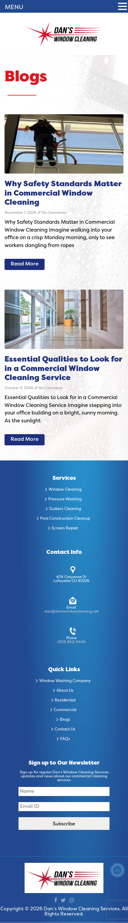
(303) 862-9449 (71, 642)
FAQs (65, 739)
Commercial (65, 710)
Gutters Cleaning (65, 509)
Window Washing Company (65, 681)
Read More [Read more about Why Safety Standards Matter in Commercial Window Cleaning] (25, 264)
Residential (65, 700)
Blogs (65, 720)
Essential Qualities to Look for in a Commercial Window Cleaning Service (63, 369)
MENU (14, 7)
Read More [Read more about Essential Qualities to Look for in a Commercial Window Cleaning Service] (25, 439)
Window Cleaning (65, 490)
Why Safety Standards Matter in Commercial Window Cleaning (63, 193)
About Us (64, 691)
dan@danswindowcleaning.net (71, 611)
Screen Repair (65, 528)
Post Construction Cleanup (65, 519)
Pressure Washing (65, 499)
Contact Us (65, 729)
